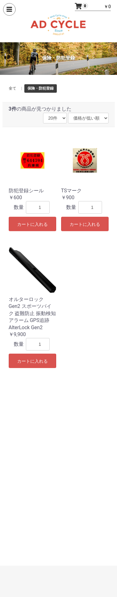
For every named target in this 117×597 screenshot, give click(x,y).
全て (12, 88)
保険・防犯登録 (40, 88)
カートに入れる (32, 224)
